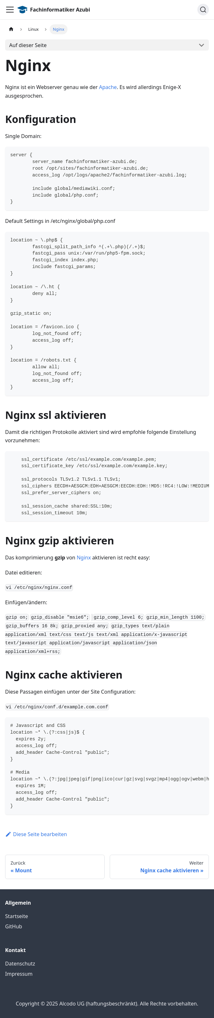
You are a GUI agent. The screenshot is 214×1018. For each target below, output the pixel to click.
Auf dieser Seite (28, 45)
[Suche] (203, 9)
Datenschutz (20, 963)
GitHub (13, 926)
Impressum (19, 973)
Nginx (84, 557)
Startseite (16, 916)
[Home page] (11, 29)
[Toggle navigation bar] (10, 9)
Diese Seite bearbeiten (36, 834)
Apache (108, 87)
